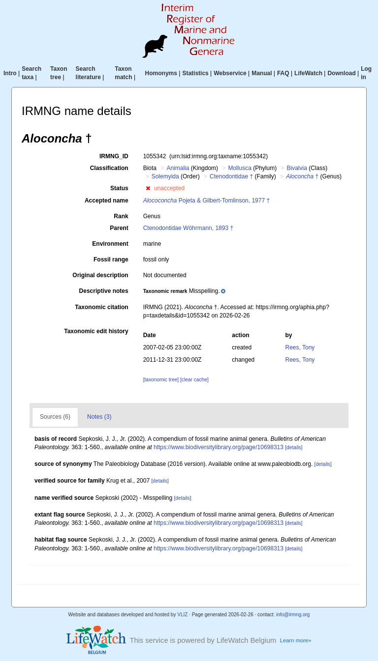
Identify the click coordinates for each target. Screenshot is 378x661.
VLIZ (182, 614)
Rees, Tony (300, 347)
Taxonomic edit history (96, 331)
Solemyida (165, 176)
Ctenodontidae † (231, 176)
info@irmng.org (293, 614)
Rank (121, 216)
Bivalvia (297, 168)
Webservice (230, 73)
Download (341, 73)
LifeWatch (308, 73)
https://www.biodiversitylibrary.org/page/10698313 (219, 447)
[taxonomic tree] (161, 379)
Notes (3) (99, 416)
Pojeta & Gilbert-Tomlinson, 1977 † (206, 200)
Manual (262, 73)
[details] (293, 447)
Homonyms (161, 73)
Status (119, 188)
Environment (110, 243)
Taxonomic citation (101, 307)
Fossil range (111, 259)
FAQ (283, 73)
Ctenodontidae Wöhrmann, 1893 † (188, 228)
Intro (10, 73)
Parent (119, 228)
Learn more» (296, 640)
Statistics (195, 73)
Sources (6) (55, 416)
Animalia (177, 168)
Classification (109, 168)
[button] (148, 188)
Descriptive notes (103, 290)
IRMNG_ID (113, 156)
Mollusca (239, 168)
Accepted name (106, 200)
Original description (100, 275)
